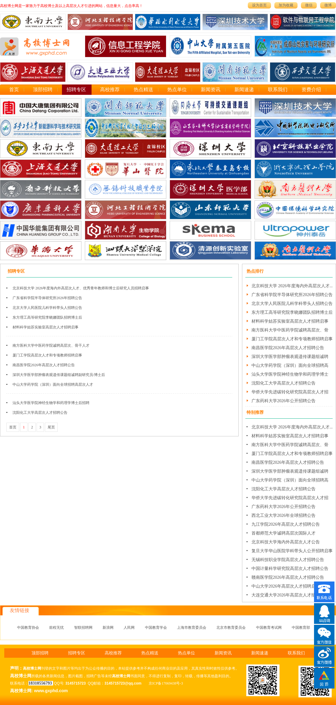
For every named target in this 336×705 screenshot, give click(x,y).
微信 (309, 5)
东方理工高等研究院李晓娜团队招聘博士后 (47, 317)
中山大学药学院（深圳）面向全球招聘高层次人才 (53, 384)
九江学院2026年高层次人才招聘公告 (285, 524)
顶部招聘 (42, 89)
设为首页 (259, 5)
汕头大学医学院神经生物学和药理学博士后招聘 (51, 403)
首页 (14, 89)
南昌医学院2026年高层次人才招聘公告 (44, 365)
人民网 (129, 627)
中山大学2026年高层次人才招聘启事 (285, 586)
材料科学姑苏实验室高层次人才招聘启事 (45, 327)
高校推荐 (110, 89)
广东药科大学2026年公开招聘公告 (283, 401)
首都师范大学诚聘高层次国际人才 (283, 533)
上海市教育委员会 (191, 627)
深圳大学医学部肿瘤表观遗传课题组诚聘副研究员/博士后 (59, 375)
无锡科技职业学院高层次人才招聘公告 (287, 559)
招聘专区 (76, 89)
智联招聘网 (83, 627)
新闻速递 (244, 89)
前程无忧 (56, 627)
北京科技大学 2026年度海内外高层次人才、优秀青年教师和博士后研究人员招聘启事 (81, 288)
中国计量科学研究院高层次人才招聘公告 (289, 568)
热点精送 (143, 89)
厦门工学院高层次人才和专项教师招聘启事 (47, 355)
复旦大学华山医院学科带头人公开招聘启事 (292, 551)
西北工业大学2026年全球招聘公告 (283, 515)
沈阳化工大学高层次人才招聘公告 (40, 412)
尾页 (51, 427)
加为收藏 (286, 5)
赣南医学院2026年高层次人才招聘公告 (287, 577)
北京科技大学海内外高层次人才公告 (285, 542)
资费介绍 (311, 89)
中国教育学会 (156, 627)
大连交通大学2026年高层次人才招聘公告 (289, 595)
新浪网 (108, 627)
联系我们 (277, 89)
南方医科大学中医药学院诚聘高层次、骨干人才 (51, 345)
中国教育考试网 (269, 627)
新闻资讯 (210, 89)
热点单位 (177, 89)
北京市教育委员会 (231, 627)
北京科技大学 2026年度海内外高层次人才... (292, 286)
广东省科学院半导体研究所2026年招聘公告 (47, 298)
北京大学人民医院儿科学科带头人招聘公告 (47, 308)
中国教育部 (301, 627)
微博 (328, 5)
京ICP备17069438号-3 (166, 683)
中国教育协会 (28, 627)
